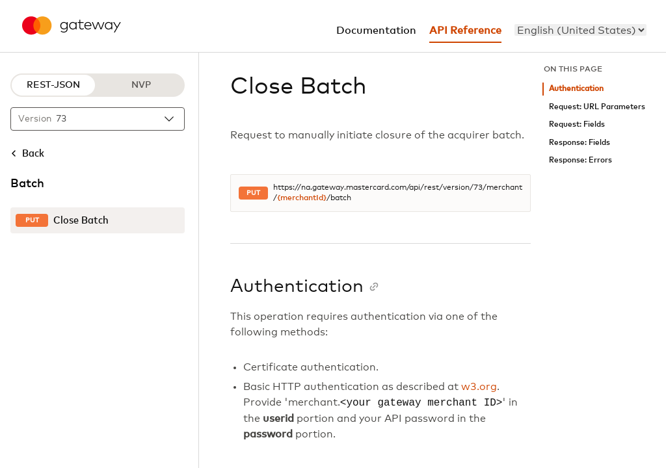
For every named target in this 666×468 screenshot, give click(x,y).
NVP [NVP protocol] (141, 85)
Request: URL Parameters (597, 107)
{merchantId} (301, 198)
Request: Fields (577, 124)
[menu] (580, 30)
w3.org (479, 387)
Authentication (576, 88)
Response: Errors (580, 160)
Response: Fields (579, 142)
